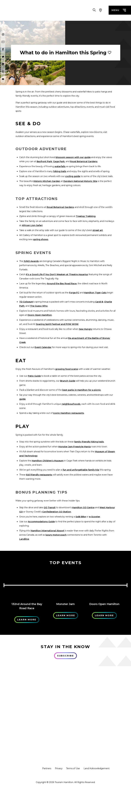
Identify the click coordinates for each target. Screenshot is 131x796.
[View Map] (100, 10)
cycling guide (72, 176)
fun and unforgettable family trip (81, 469)
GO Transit (50, 507)
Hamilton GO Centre (83, 507)
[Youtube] (3, 42)
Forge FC (74, 292)
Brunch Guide (67, 380)
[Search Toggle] (94, 10)
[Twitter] (3, 56)
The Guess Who (39, 306)
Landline (24, 539)
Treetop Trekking (85, 216)
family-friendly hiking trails (89, 441)
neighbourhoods (71, 404)
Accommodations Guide (41, 521)
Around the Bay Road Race (62, 283)
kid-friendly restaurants (39, 474)
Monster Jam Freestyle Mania (74, 446)
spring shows (40, 239)
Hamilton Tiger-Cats (95, 292)
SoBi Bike (80, 516)
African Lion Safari (32, 225)
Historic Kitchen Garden (46, 181)
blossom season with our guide (73, 157)
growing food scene (66, 369)
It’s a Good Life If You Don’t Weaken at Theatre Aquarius (57, 274)
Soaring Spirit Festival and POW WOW (57, 324)
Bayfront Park (44, 161)
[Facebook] (3, 49)
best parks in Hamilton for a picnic (81, 390)
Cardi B (99, 301)
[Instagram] (3, 34)
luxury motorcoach (56, 535)
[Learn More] (27, 584)
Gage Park (59, 161)
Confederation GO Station (56, 511)
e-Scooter (94, 516)
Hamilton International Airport (47, 530)
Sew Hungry (85, 329)
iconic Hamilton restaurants (68, 413)
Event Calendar (43, 347)
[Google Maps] (3, 71)
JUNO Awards (31, 261)
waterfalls (60, 166)
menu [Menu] (119, 10)
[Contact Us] (3, 79)
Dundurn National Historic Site (80, 181)
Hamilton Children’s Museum (47, 460)
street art (98, 230)
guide (22, 399)
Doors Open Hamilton (40, 315)
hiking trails (59, 171)
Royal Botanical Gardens (83, 161)
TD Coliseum (26, 301)
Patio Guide (34, 376)
